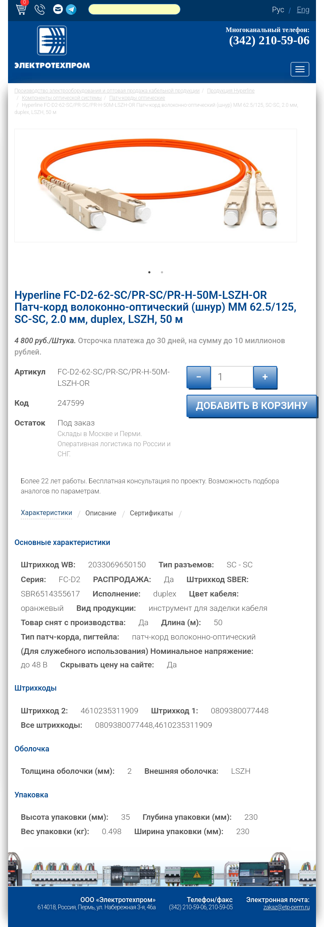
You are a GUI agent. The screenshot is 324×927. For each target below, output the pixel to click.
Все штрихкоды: (51, 725)
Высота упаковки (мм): (64, 817)
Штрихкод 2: (44, 711)
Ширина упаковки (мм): (179, 831)
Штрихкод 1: (174, 711)
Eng (303, 9)
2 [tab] (162, 284)
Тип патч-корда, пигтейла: (70, 637)
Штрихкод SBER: (217, 579)
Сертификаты (151, 513)
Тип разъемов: (186, 564)
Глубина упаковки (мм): (187, 817)
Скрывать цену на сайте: (107, 665)
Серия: (33, 579)
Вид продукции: (106, 608)
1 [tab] (149, 284)
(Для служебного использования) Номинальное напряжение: (137, 651)
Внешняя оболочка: (181, 771)
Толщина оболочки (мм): (67, 771)
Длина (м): (181, 622)
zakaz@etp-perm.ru (286, 907)
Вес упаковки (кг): (55, 831)
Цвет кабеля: (214, 594)
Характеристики (46, 513)
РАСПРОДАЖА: (122, 579)
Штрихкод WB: (48, 564)
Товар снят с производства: (73, 622)
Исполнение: (117, 594)
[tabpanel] (155, 202)
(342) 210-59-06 (269, 40)
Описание (100, 513)
